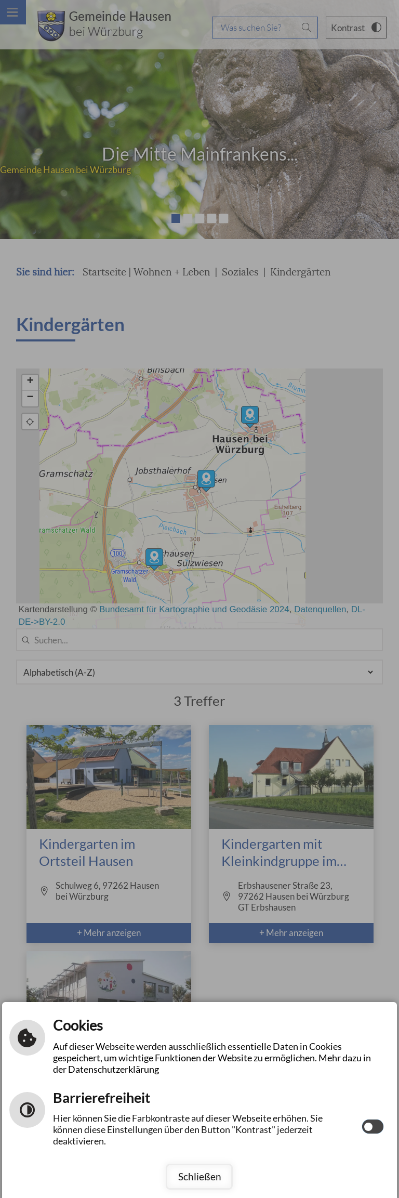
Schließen (199, 1176)
